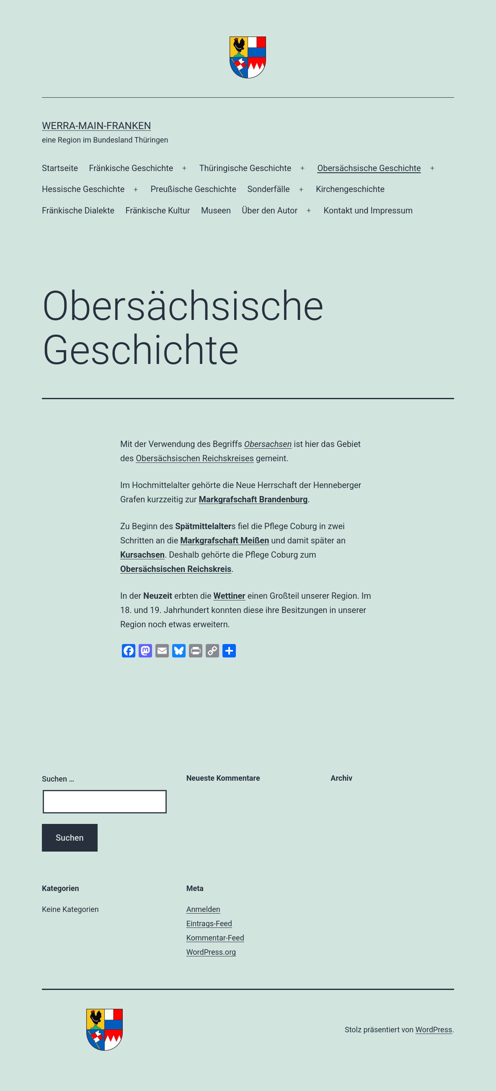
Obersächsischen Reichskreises (195, 458)
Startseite (60, 168)
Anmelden (203, 909)
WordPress (434, 1029)
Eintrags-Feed (209, 923)
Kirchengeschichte (350, 189)
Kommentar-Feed (215, 937)
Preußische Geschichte (193, 189)
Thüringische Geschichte (245, 168)
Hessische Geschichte (83, 189)
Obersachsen (268, 444)
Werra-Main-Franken (96, 126)
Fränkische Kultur (157, 210)
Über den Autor (269, 210)
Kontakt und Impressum (368, 210)
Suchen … (58, 778)
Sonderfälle (268, 189)
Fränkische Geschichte (131, 168)
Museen (216, 210)
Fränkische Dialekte (78, 210)
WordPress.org (211, 952)
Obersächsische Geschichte (369, 168)
